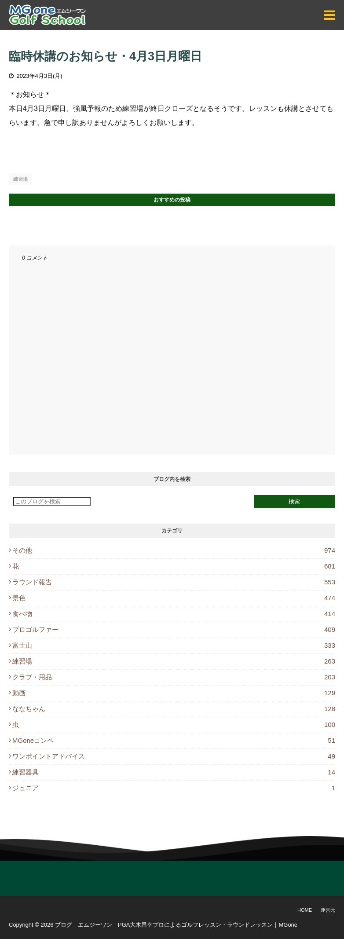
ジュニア (173, 788)
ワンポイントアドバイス (173, 756)
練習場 (20, 179)
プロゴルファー (173, 629)
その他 (173, 550)
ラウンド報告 (173, 582)
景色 (173, 598)
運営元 (328, 910)
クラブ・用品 (173, 677)
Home (304, 910)
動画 (173, 693)
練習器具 (173, 772)
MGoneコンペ (173, 740)
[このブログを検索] (52, 501)
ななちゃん (173, 708)
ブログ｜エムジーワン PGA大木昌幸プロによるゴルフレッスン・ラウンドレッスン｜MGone (176, 924)
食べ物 (173, 613)
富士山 (173, 645)
